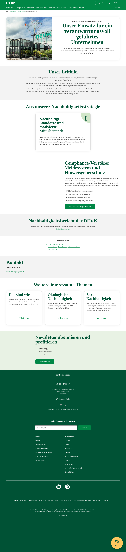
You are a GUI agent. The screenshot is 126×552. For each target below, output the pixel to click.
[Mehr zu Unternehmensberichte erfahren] (63, 229)
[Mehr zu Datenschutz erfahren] (33, 520)
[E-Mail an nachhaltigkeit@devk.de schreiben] (15, 271)
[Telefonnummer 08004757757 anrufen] (63, 404)
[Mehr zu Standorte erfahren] (68, 480)
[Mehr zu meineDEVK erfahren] (39, 460)
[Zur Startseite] (7, 11)
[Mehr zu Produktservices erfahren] (41, 468)
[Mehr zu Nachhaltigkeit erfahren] (69, 492)
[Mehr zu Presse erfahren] (67, 464)
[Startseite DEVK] (11, 3)
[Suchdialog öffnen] (100, 3)
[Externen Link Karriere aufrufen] (67, 460)
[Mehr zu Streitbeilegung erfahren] (53, 520)
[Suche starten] (84, 447)
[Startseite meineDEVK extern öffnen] (113, 3)
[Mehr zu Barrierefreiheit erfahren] (107, 520)
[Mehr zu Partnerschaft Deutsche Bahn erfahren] (74, 488)
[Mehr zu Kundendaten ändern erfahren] (42, 476)
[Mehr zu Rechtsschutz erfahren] (43, 472)
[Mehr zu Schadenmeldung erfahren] (40, 464)
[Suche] (48, 447)
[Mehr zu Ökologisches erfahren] (63, 338)
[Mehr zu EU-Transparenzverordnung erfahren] (82, 520)
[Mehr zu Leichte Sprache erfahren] (40, 480)
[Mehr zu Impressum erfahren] (42, 520)
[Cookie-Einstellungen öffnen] (20, 520)
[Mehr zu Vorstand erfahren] (67, 472)
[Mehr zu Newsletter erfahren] (44, 381)
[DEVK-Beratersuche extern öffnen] (63, 419)
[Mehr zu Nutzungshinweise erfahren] (65, 520)
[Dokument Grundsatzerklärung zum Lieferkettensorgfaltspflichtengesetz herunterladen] (63, 246)
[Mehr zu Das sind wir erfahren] (24, 338)
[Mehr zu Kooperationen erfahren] (69, 484)
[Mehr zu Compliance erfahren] (80, 206)
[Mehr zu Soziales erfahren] (102, 338)
